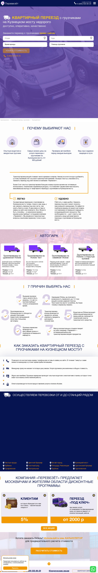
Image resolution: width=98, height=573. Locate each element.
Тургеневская (80, 469)
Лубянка (8, 466)
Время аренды (10, 44)
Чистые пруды (11, 463)
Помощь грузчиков (58, 44)
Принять (15, 568)
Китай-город (57, 463)
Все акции (49, 528)
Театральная (33, 469)
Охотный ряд (33, 466)
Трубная (55, 469)
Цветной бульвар (35, 463)
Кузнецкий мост (81, 463)
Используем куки (9, 558)
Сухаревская (10, 469)
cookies (5, 564)
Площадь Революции (60, 466)
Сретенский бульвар (83, 466)
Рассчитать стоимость (49, 551)
